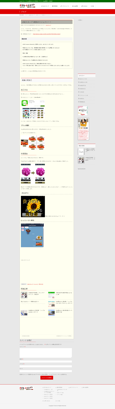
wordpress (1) (82, 88)
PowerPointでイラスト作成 (62, 390)
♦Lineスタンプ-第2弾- (48, 396)
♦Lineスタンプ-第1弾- (48, 394)
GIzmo (55, 405)
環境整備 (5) (82, 101)
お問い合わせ (47, 400)
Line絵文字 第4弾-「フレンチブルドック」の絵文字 (90, 159)
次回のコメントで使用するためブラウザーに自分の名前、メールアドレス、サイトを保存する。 (44, 376)
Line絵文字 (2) (83, 85)
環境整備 (59, 387)
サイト (21, 370)
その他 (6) (82, 92)
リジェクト (35, 284)
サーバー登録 (59, 394)
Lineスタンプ (48, 25)
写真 (40, 284)
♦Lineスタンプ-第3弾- (48, 398)
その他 (58, 400)
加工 (42, 284)
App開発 (85, 387)
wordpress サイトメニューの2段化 (64, 336)
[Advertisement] (33, 271)
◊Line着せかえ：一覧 (48, 389)
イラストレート (74, 387)
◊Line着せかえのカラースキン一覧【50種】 (49, 392)
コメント (22, 346)
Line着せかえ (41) (83, 82)
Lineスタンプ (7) (83, 79)
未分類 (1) (82, 98)
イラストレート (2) (84, 95)
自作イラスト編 (60, 392)
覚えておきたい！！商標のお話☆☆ (30, 301)
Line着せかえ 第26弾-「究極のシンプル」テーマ (90, 150)
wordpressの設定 (25, 336)
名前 (21, 361)
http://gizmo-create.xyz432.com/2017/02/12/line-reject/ (46, 34)
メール (22, 365)
